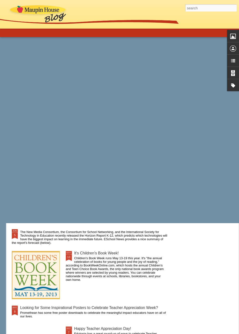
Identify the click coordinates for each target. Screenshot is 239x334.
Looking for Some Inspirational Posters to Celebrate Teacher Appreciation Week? (89, 308)
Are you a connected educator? (47, 175)
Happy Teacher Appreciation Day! (102, 329)
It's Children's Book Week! (96, 253)
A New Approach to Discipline (45, 205)
